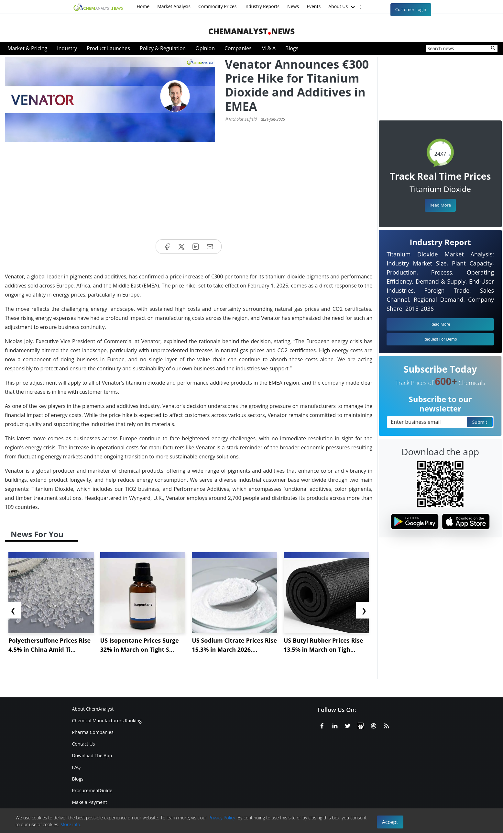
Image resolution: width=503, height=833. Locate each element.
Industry (67, 48)
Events (314, 6)
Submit (479, 422)
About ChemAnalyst (93, 709)
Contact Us (83, 744)
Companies (238, 48)
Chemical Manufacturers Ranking (107, 720)
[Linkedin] (335, 725)
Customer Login (410, 9)
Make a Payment (89, 802)
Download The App (92, 755)
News (293, 6)
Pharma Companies (93, 732)
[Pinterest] (373, 725)
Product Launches (108, 48)
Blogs (291, 48)
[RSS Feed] (386, 725)
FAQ (76, 767)
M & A (268, 48)
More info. (70, 824)
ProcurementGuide (92, 790)
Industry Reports (261, 6)
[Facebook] (322, 725)
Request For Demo (440, 339)
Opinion (205, 48)
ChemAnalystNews (251, 31)
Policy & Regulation (163, 48)
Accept (390, 822)
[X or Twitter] (347, 725)
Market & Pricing (27, 48)
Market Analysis (174, 6)
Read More (440, 205)
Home (143, 6)
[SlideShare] (360, 725)
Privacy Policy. (222, 818)
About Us (342, 6)
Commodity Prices (217, 6)
